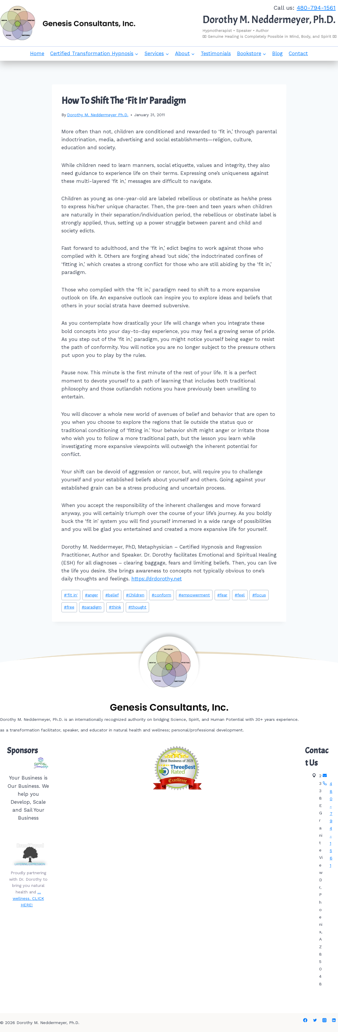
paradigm (92, 607)
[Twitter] (315, 1020)
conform (161, 595)
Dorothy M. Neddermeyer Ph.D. (97, 114)
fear (222, 595)
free (69, 607)
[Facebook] (305, 1020)
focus (259, 595)
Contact (298, 53)
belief (112, 595)
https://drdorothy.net (156, 579)
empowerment (194, 595)
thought (137, 607)
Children (135, 595)
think (115, 607)
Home (37, 53)
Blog (277, 53)
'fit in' (71, 595)
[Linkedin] (334, 1020)
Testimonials (216, 53)
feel (240, 595)
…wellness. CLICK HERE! (28, 898)
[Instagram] (324, 1020)
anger (91, 595)
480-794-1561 (316, 7)
